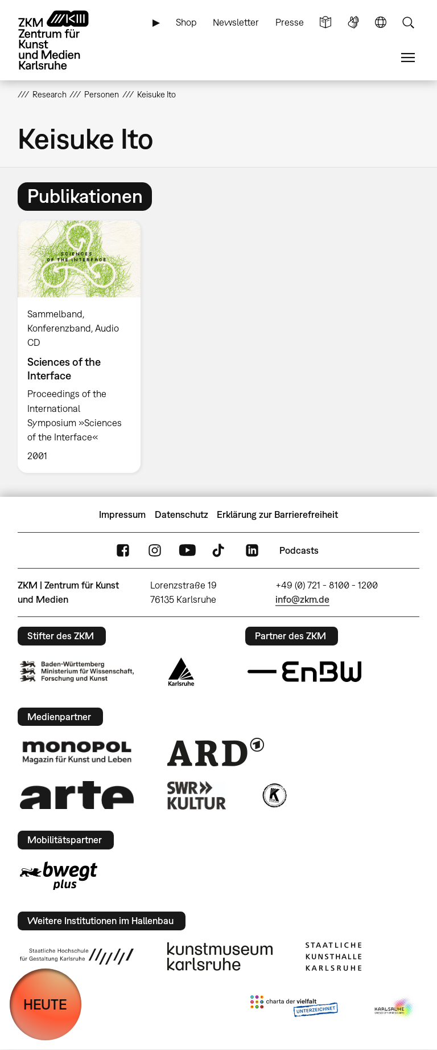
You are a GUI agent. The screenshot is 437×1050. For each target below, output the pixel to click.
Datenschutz (181, 514)
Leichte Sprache (325, 22)
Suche (408, 22)
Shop (186, 22)
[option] (84, 346)
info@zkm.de (302, 599)
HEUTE (45, 1004)
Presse (289, 22)
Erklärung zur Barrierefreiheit (277, 514)
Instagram (154, 550)
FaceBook (123, 550)
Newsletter (236, 22)
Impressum (122, 514)
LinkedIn (252, 550)
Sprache (380, 22)
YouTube (187, 550)
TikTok (219, 550)
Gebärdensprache (353, 22)
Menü (408, 58)
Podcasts (299, 550)
